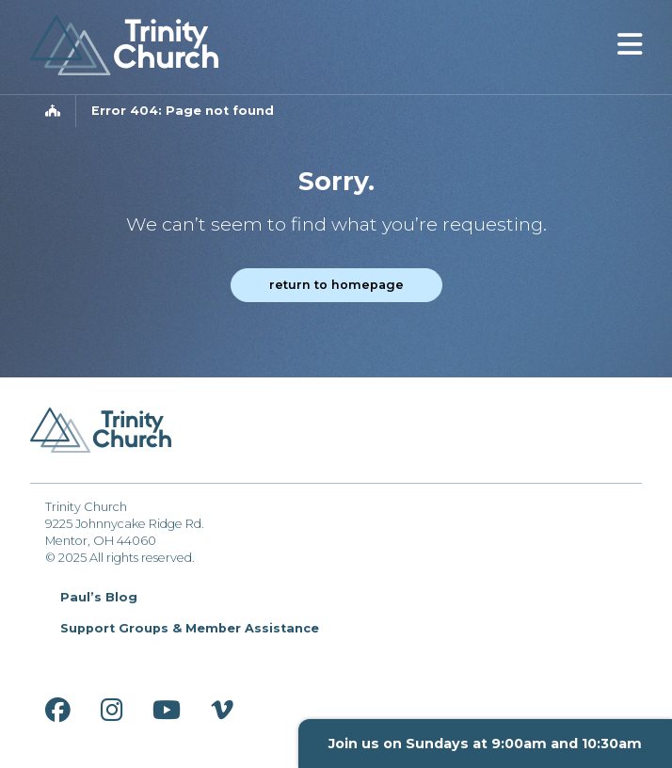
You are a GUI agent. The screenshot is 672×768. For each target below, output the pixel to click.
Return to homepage (336, 285)
